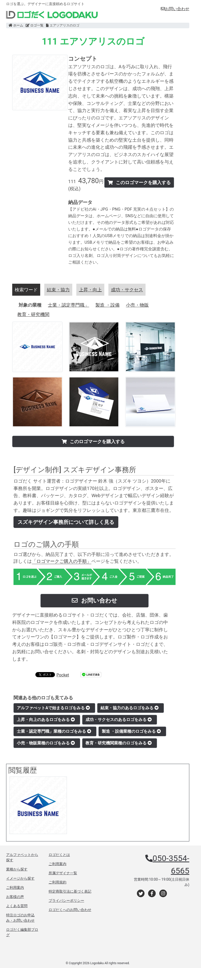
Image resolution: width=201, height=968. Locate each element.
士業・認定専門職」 (68, 305)
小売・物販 (137, 305)
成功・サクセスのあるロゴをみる (118, 719)
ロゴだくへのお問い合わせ (70, 910)
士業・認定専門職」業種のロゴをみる (54, 731)
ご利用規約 (57, 882)
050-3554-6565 (171, 864)
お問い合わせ (175, 8)
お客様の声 (15, 897)
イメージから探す (20, 878)
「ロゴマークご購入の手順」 (61, 561)
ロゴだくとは (59, 855)
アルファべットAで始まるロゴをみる (53, 707)
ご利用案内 (15, 887)
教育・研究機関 (33, 314)
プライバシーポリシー (66, 900)
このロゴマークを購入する (139, 182)
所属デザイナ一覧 (63, 873)
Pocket (62, 675)
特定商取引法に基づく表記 (70, 891)
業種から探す (16, 869)
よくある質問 (16, 906)
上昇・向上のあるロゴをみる (46, 719)
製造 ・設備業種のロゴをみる (131, 731)
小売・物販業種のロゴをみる (46, 743)
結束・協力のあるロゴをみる (130, 707)
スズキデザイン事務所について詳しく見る (66, 522)
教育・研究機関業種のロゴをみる (118, 743)
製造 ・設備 (107, 305)
